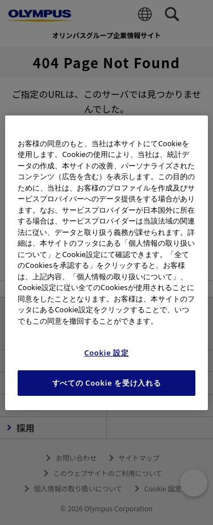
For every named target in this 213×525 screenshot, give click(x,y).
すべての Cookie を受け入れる (106, 383)
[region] (106, 262)
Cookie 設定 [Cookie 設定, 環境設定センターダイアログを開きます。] (106, 353)
